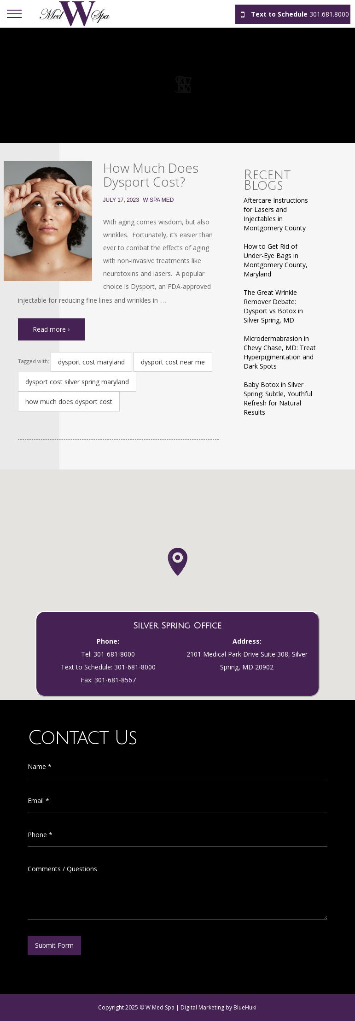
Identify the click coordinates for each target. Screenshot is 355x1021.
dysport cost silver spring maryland (77, 381)
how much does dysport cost (68, 401)
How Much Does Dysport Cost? (150, 175)
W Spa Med (158, 200)
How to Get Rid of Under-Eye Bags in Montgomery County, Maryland (276, 260)
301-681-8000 (114, 654)
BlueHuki (244, 1007)
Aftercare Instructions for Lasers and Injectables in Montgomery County (276, 214)
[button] (177, 571)
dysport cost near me (173, 362)
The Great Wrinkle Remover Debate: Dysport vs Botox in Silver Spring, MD (273, 306)
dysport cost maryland (91, 362)
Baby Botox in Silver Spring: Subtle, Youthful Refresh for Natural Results (278, 398)
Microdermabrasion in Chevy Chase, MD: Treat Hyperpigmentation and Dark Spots (280, 352)
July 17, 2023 (121, 200)
